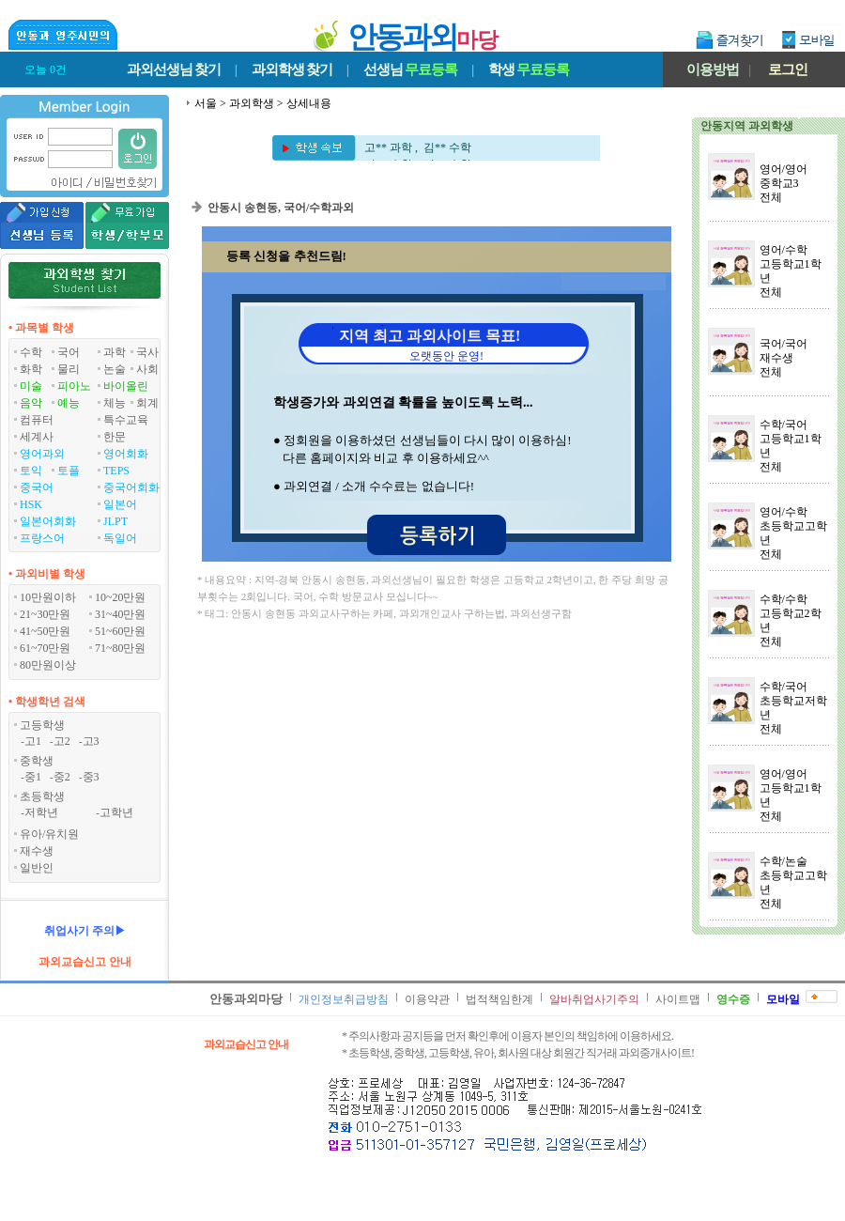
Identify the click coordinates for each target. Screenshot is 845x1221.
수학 (31, 352)
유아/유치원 (49, 834)
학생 (528, 69)
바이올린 (125, 386)
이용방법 (712, 69)
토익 (31, 470)
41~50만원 (45, 631)
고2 (62, 741)
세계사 (37, 436)
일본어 (120, 504)
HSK (31, 504)
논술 (114, 369)
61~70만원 (45, 648)
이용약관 (427, 999)
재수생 (37, 851)
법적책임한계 (499, 999)
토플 (68, 470)
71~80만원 (120, 648)
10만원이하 (48, 597)
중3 (91, 776)
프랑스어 (42, 538)
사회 (147, 369)
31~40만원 (120, 614)
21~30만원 (45, 614)
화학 (31, 369)
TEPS (116, 470)
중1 (32, 776)
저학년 (41, 812)
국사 (147, 352)
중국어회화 (131, 487)
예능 (68, 403)
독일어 (120, 538)
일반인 (37, 867)
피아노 (74, 386)
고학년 (116, 812)
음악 (31, 403)
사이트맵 (677, 999)
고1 (32, 741)
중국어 (37, 487)
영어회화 (125, 453)
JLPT (115, 521)
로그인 (787, 69)
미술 (31, 386)
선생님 (410, 69)
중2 (62, 776)
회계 (147, 403)
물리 (68, 369)
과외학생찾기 (292, 69)
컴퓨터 (37, 419)
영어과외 (42, 453)
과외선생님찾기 (174, 69)
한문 (114, 436)
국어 (68, 352)
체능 (114, 403)
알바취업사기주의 (594, 999)
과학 (114, 352)
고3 (91, 741)
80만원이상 (48, 665)
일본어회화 (48, 521)
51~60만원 (120, 631)
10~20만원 (120, 597)
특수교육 (125, 419)
